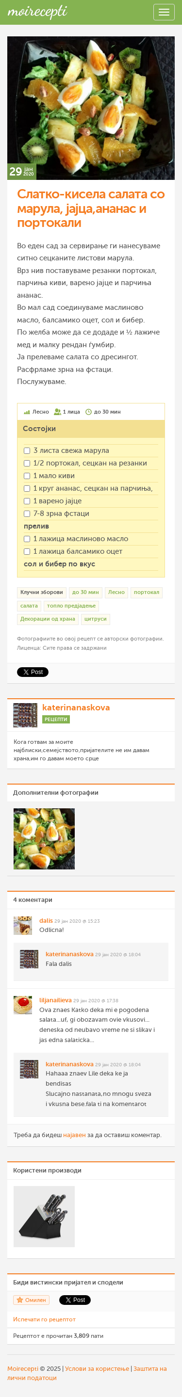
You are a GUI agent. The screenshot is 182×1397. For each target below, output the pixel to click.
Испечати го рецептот (44, 1319)
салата (29, 606)
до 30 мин (85, 592)
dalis (46, 920)
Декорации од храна (47, 619)
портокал (146, 592)
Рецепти (56, 719)
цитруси (95, 619)
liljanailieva (55, 1000)
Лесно (116, 592)
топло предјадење (71, 606)
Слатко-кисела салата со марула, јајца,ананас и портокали (91, 208)
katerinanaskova (76, 707)
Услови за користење (97, 1368)
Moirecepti (22, 1368)
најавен (74, 1135)
